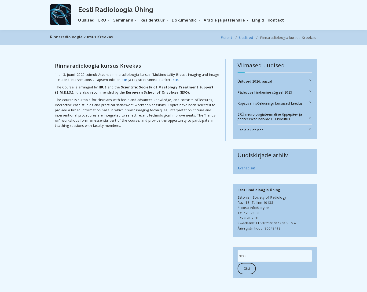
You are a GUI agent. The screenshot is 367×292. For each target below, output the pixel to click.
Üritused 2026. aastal (255, 81)
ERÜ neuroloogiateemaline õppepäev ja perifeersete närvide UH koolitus (270, 116)
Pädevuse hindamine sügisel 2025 (265, 92)
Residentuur (154, 20)
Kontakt (276, 20)
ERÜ (104, 20)
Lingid (258, 20)
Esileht (226, 37)
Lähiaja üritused (251, 130)
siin (124, 79)
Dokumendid (186, 20)
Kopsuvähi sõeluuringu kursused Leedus (270, 103)
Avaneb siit (246, 168)
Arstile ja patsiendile (226, 20)
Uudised (86, 20)
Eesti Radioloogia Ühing (115, 9)
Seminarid (125, 20)
